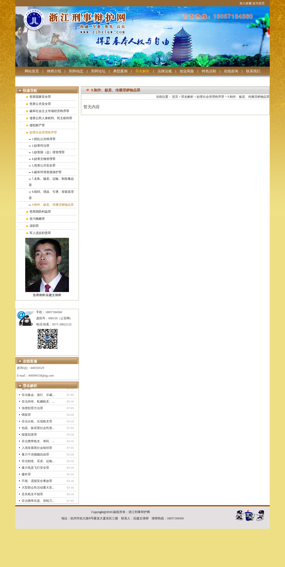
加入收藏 (245, 3)
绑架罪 (26, 416)
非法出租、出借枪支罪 (37, 422)
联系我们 (253, 71)
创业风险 (187, 71)
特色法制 (209, 71)
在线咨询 (231, 71)
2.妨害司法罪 (39, 145)
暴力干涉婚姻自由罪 (35, 455)
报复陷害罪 (29, 435)
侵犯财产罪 (35, 125)
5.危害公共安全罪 (42, 165)
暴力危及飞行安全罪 (35, 469)
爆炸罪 (26, 475)
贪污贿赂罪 (35, 218)
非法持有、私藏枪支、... (38, 402)
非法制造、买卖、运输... (38, 462)
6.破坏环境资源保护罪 (45, 172)
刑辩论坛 (98, 71)
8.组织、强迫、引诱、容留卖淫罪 (51, 195)
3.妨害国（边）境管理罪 (47, 152)
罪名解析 (142, 71)
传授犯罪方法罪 (32, 409)
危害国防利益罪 (38, 211)
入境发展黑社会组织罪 (37, 449)
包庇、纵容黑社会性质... (38, 429)
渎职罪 (32, 226)
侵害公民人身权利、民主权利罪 (49, 118)
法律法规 (165, 71)
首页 (175, 97)
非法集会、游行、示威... (38, 396)
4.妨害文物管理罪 (42, 159)
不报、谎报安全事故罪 (37, 482)
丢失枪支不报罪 (32, 495)
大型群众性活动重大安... (38, 488)
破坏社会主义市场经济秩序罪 (47, 111)
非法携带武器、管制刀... (38, 502)
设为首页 (258, 3)
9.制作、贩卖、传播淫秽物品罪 (51, 204)
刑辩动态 (76, 71)
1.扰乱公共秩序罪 (42, 139)
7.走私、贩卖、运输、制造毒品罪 (51, 182)
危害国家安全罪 (38, 97)
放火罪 (26, 389)
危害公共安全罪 (38, 104)
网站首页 (32, 71)
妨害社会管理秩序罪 (41, 132)
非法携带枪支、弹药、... (38, 442)
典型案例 (120, 71)
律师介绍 (54, 71)
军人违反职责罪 (38, 233)
